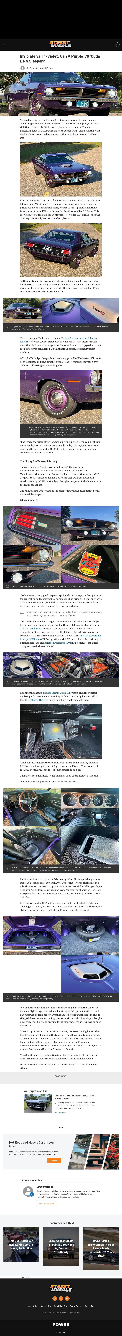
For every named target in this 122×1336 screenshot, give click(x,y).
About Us (32, 1298)
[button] (61, 86)
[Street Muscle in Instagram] (54, 1290)
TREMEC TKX (36, 691)
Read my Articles (46, 1195)
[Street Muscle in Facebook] (61, 1290)
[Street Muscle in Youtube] (67, 1290)
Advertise (89, 1298)
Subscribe (54, 1152)
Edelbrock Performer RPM (57, 634)
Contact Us (45, 1298)
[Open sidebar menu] (3, 36)
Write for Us (75, 1298)
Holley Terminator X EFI (57, 684)
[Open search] (117, 36)
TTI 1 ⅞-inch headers (31, 620)
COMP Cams (35, 631)
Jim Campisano (60, 1104)
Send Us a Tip (60, 1298)
